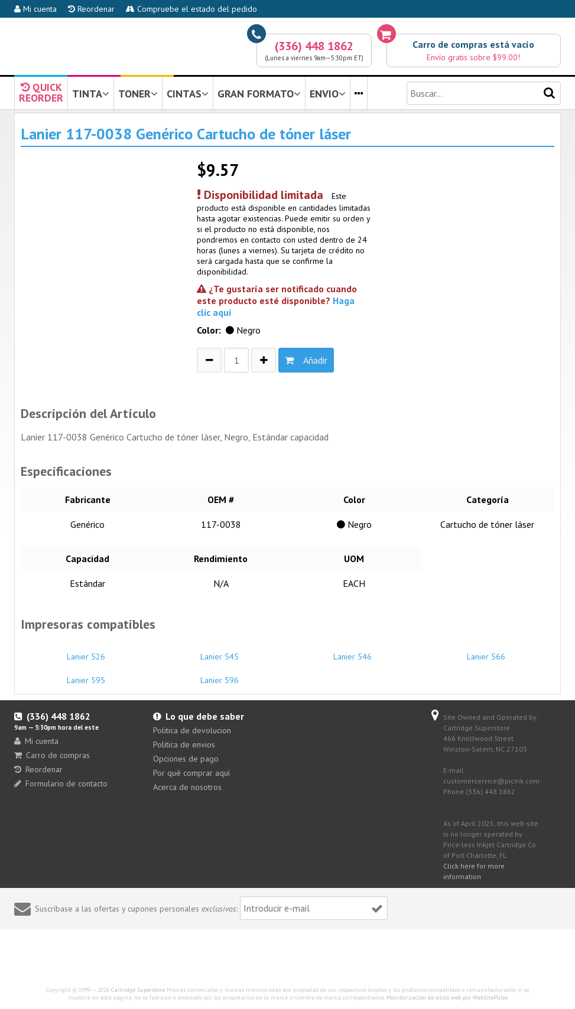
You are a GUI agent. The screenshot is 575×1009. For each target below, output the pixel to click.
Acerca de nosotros (187, 787)
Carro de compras (52, 755)
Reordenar (91, 9)
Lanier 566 (486, 651)
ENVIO (328, 93)
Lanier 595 (86, 674)
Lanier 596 (219, 674)
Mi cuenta (35, 9)
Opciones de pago (186, 758)
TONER (138, 93)
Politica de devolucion (192, 730)
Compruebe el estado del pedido (191, 9)
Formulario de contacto (61, 783)
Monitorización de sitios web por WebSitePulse (447, 997)
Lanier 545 (219, 651)
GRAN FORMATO (259, 93)
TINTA (90, 93)
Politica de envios (184, 744)
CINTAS (188, 93)
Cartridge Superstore (138, 990)
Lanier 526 (86, 651)
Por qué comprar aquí (191, 773)
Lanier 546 (352, 651)
